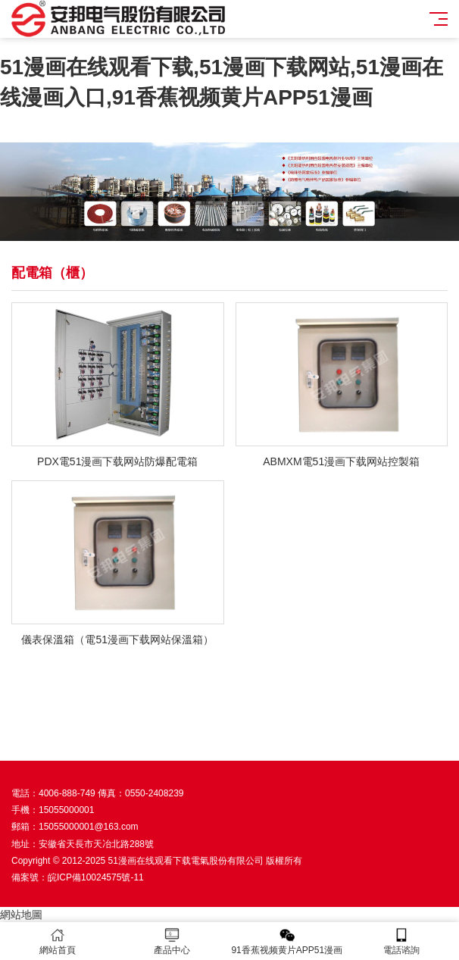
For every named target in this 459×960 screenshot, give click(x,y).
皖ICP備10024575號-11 (96, 877)
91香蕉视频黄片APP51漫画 (287, 941)
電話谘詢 (402, 941)
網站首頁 (57, 941)
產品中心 (172, 941)
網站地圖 (21, 914)
